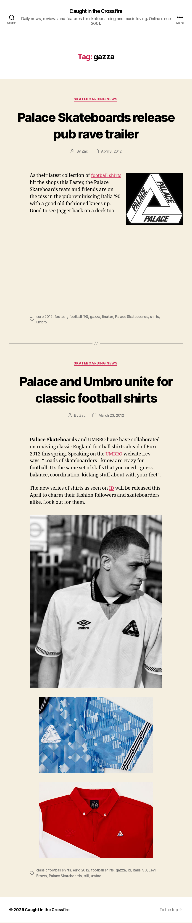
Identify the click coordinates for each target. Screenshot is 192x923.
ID (111, 489)
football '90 (80, 317)
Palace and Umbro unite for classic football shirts (96, 390)
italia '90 (141, 870)
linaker (109, 317)
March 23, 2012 (111, 416)
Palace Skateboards (133, 317)
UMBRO (114, 455)
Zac (84, 152)
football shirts (104, 870)
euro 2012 (45, 317)
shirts (40, 322)
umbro (52, 322)
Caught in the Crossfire (96, 11)
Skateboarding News (96, 100)
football (61, 317)
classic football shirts (53, 870)
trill (87, 876)
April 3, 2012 (111, 152)
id (130, 870)
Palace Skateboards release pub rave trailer (95, 125)
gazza (97, 317)
